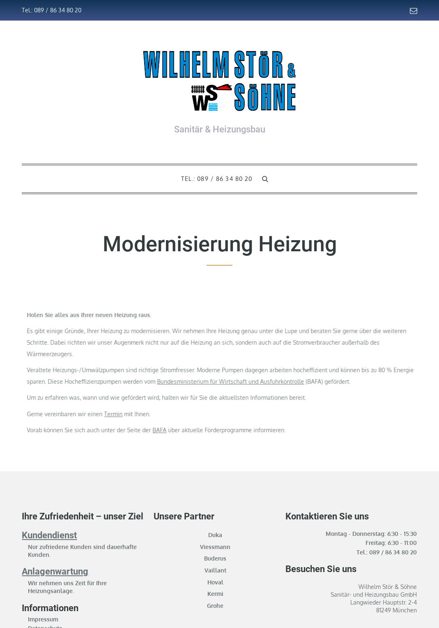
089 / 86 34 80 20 (393, 552)
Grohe (215, 605)
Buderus (215, 558)
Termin (135, 413)
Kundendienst (49, 535)
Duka (215, 534)
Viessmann (215, 546)
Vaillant (215, 570)
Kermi (215, 593)
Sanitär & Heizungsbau (219, 129)
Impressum (43, 619)
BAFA (182, 429)
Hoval (215, 582)
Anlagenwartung (55, 571)
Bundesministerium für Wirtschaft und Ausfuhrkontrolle (252, 381)
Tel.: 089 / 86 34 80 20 (51, 10)
